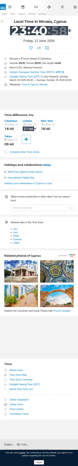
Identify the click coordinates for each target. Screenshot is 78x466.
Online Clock (16, 404)
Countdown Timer (19, 414)
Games (49, 7)
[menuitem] (10, 7)
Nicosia (43, 84)
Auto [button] (23, 444)
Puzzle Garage (61, 310)
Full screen (47, 48)
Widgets (36, 7)
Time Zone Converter (21, 379)
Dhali (16, 236)
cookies (21, 452)
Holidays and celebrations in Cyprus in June (28, 183)
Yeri (15, 229)
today (47, 165)
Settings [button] (75, 7)
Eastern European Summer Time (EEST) (32, 72)
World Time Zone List (21, 389)
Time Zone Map (18, 375)
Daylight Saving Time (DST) (25, 76)
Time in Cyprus (30, 84)
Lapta (16, 242)
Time (10, 7)
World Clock (16, 370)
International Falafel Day (19, 177)
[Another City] (26, 139)
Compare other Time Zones (25, 152)
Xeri (15, 232)
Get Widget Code (39, 48)
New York (47, 120)
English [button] (8, 444)
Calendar (23, 7)
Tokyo (8, 136)
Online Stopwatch (19, 399)
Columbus (10, 120)
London (27, 120)
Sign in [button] (62, 7)
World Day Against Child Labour (23, 172)
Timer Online (16, 409)
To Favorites (31, 48)
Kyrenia (17, 239)
